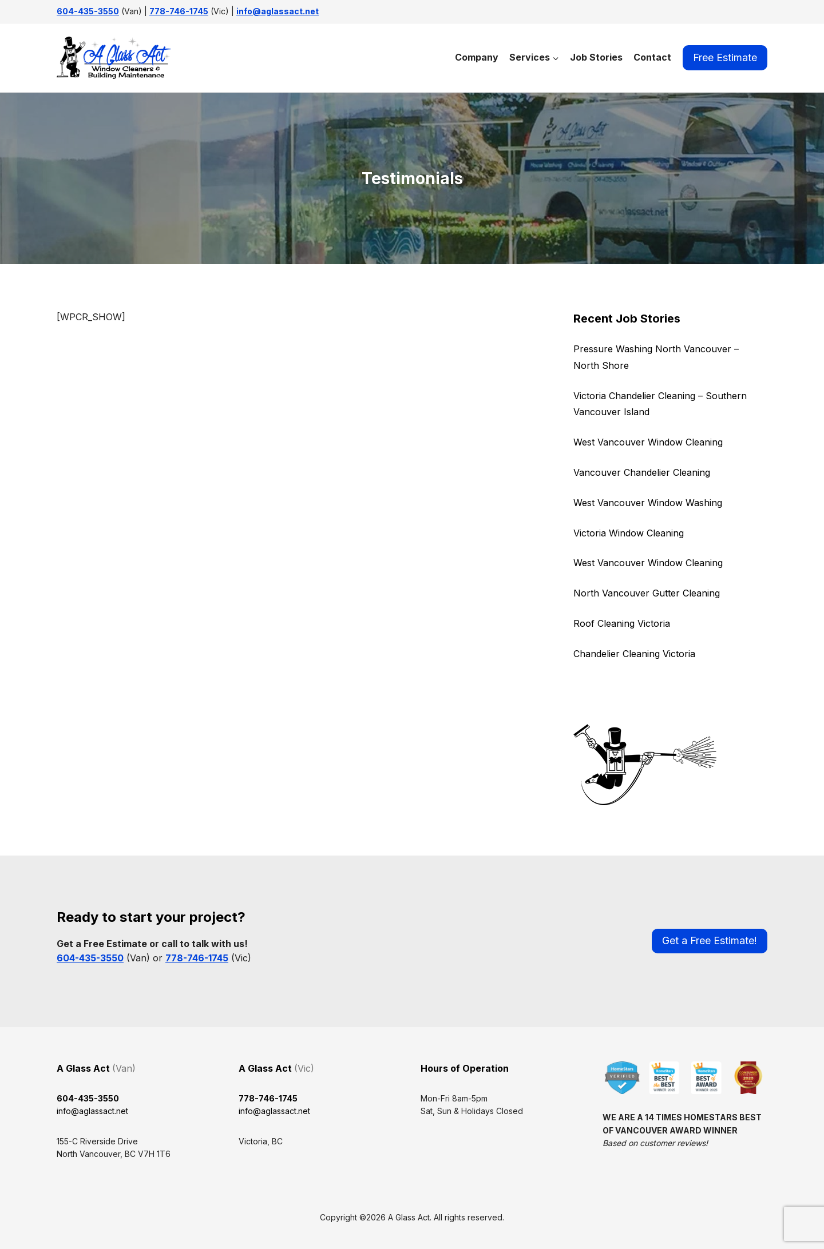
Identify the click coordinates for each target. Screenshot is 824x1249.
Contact (652, 57)
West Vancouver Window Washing (647, 502)
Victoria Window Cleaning (628, 533)
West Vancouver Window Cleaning (648, 442)
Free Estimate (725, 57)
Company (476, 57)
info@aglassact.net (277, 11)
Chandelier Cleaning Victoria (634, 653)
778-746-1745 (178, 11)
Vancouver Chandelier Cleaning (641, 472)
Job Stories (596, 57)
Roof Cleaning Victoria (621, 623)
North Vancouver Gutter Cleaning (646, 593)
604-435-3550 (88, 11)
